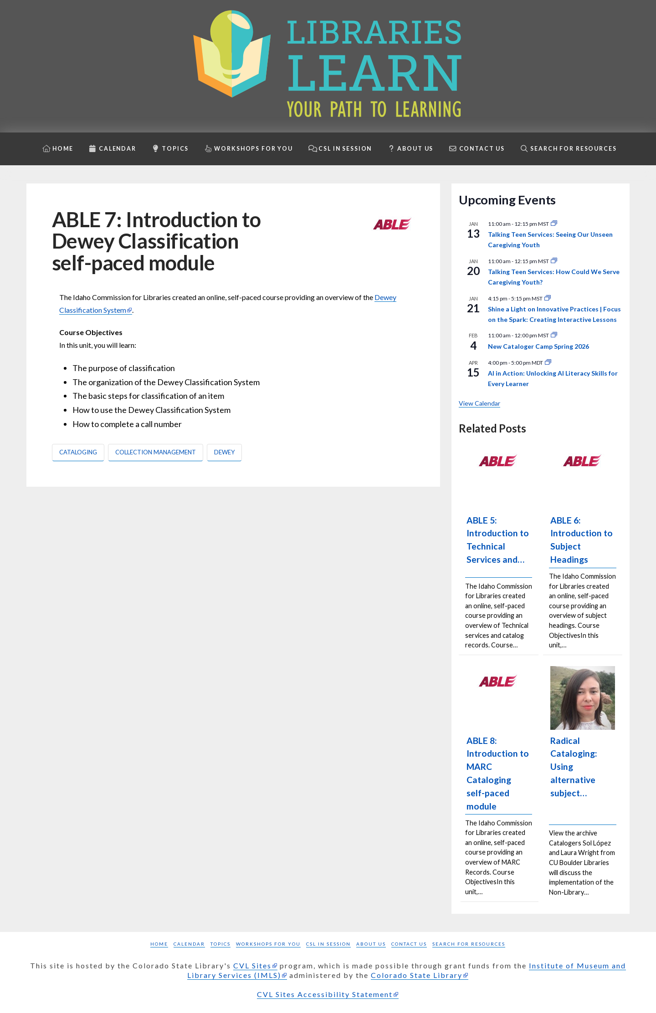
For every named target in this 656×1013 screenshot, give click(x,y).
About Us (371, 944)
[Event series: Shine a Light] (547, 298)
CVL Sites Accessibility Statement (325, 994)
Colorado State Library (416, 975)
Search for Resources (468, 944)
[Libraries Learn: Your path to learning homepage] (328, 66)
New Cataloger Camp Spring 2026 (538, 346)
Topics (220, 944)
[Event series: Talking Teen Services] (554, 223)
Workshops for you (268, 944)
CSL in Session (328, 944)
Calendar (189, 944)
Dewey (224, 452)
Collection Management (155, 452)
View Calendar (479, 403)
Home (159, 944)
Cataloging (78, 452)
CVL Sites (252, 965)
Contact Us (409, 944)
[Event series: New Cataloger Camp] (554, 335)
